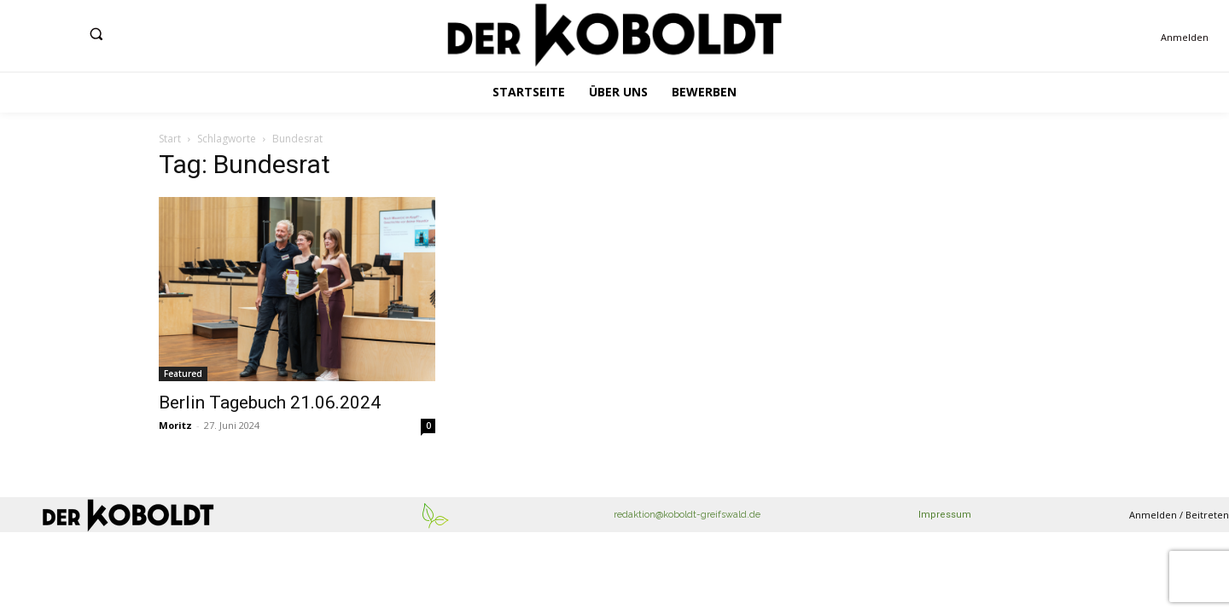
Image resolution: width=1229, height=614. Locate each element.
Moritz (175, 425)
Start (170, 138)
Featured (183, 373)
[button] (96, 33)
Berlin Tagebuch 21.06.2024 (270, 402)
